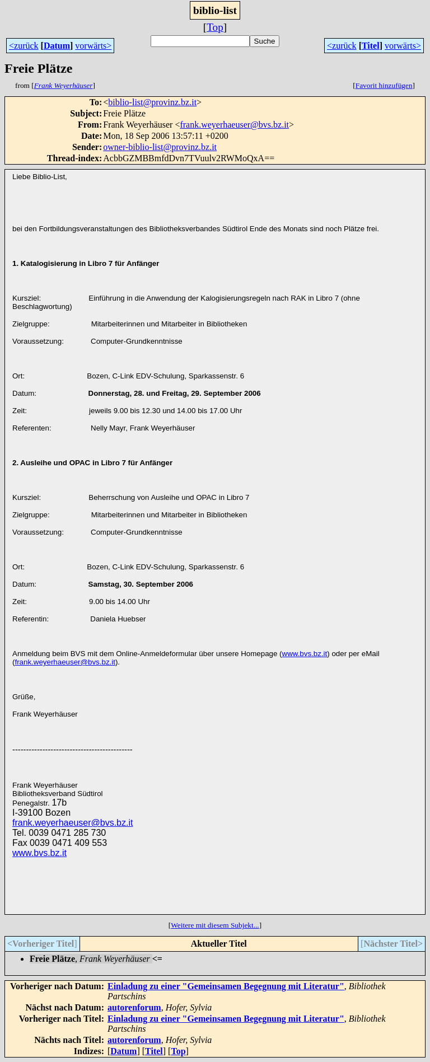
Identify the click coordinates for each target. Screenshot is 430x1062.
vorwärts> (93, 45)
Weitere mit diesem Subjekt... (215, 925)
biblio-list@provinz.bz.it (152, 102)
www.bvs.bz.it (305, 653)
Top (215, 27)
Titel (371, 45)
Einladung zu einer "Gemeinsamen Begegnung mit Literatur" (226, 986)
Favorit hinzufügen (384, 85)
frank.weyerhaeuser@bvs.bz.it (234, 124)
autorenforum (134, 1007)
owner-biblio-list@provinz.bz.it (160, 147)
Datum (57, 45)
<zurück (24, 45)
